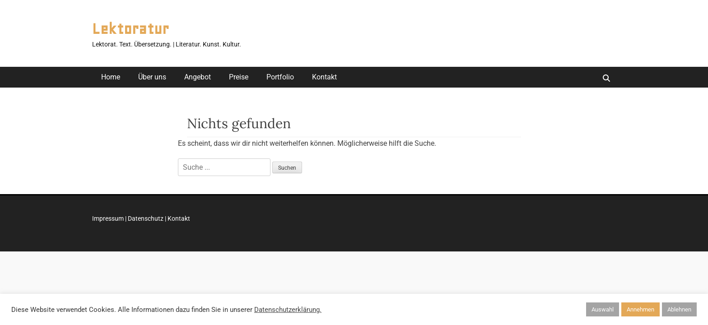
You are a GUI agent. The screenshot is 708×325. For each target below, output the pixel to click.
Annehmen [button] (640, 309)
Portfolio (280, 77)
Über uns (152, 77)
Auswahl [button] (603, 309)
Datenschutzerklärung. (287, 310)
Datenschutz (145, 218)
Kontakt (324, 77)
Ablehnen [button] (679, 309)
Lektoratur (130, 28)
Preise (238, 77)
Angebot (197, 77)
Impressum (108, 218)
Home (110, 77)
